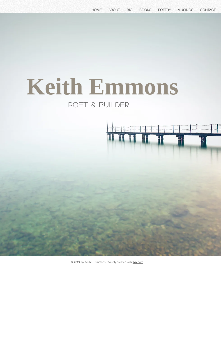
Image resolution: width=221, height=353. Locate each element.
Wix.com (138, 262)
